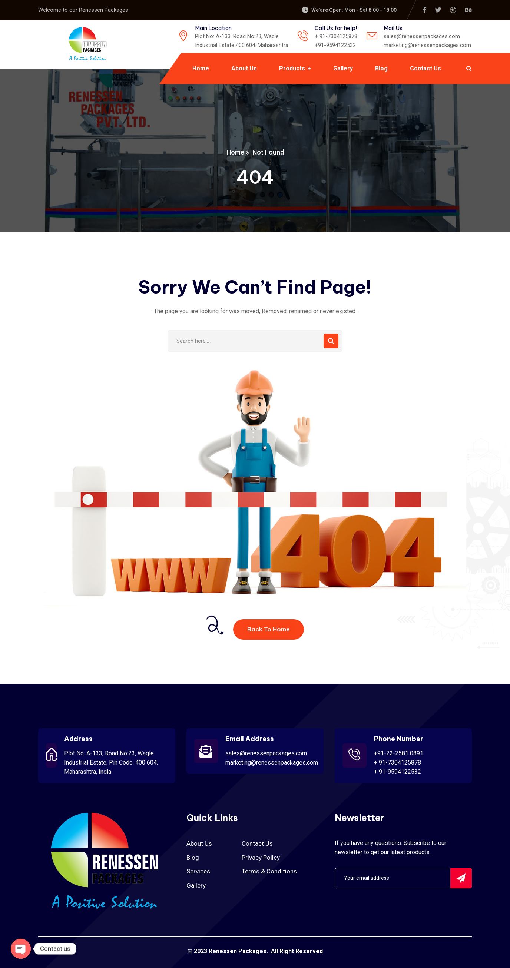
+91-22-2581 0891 (398, 753)
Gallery (196, 885)
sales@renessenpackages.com (266, 753)
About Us (199, 843)
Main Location (213, 28)
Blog (192, 857)
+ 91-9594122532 (397, 771)
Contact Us (257, 843)
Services (198, 871)
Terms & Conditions (269, 871)
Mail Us (393, 28)
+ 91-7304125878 (397, 762)
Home (235, 152)
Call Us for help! (336, 28)
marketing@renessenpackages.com (271, 762)
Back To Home (268, 629)
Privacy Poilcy (261, 857)
